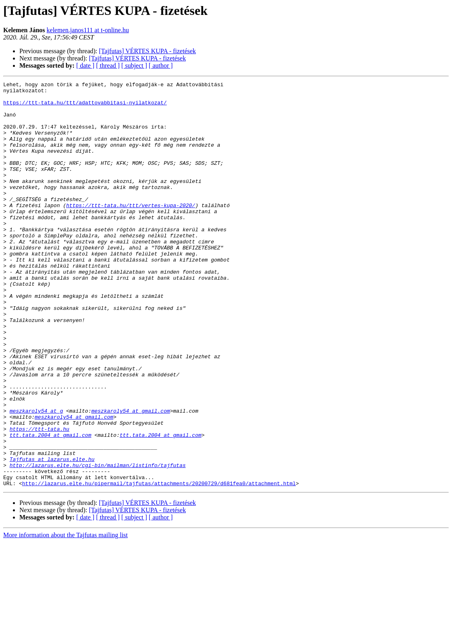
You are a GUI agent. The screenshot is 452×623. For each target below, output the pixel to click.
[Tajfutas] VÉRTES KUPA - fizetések (147, 51)
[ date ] (85, 65)
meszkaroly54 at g (36, 477)
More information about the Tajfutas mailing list (65, 616)
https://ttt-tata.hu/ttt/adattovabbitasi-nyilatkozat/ (85, 107)
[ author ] (161, 65)
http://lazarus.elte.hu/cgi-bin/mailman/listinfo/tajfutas (98, 542)
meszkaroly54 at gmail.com (130, 477)
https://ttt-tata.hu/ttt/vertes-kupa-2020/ (130, 230)
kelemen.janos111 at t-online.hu (88, 30)
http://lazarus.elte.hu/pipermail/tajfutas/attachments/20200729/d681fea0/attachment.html (159, 564)
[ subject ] (134, 65)
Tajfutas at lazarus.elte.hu (52, 535)
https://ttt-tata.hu (39, 499)
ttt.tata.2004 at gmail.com (51, 506)
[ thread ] (108, 65)
